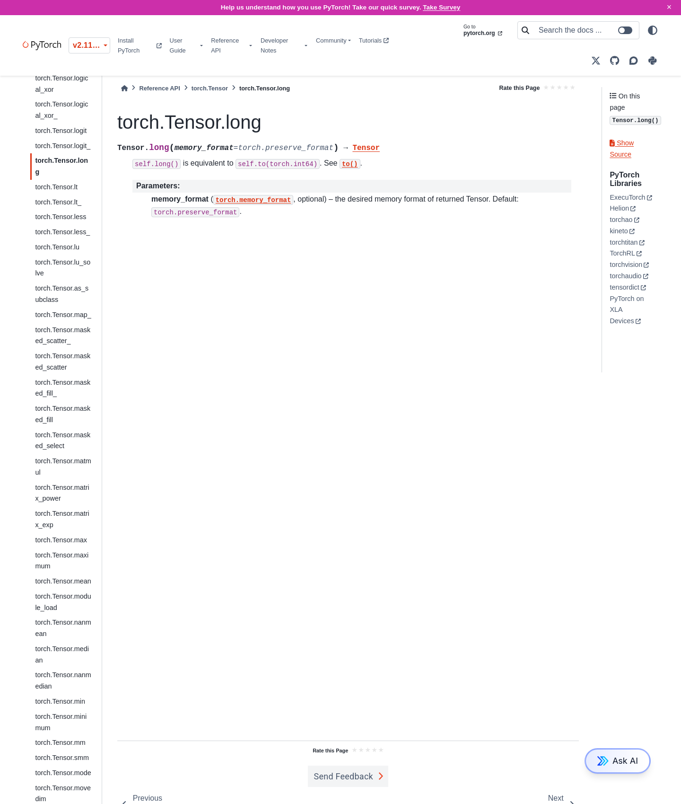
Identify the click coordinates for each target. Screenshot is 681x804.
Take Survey (441, 7)
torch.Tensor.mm (60, 742)
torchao (621, 219)
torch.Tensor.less (60, 217)
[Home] (124, 88)
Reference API (225, 45)
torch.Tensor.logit (61, 130)
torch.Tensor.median (62, 654)
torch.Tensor (210, 88)
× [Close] (669, 7)
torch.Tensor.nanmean (63, 627)
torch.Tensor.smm (62, 757)
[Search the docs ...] (586, 30)
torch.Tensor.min (60, 701)
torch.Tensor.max (61, 540)
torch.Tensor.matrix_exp (62, 519)
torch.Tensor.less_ (62, 232)
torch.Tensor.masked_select (62, 440)
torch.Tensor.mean (63, 581)
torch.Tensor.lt (56, 187)
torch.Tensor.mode (63, 773)
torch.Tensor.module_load (63, 601)
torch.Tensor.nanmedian (63, 680)
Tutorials (374, 40)
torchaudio (625, 276)
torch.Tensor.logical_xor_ (61, 109)
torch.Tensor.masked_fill (62, 414)
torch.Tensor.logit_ (62, 146)
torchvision (626, 264)
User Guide (178, 45)
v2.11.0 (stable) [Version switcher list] (91, 45)
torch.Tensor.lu (57, 247)
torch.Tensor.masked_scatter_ (62, 335)
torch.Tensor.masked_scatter (62, 361)
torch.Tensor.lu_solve (62, 267)
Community (331, 40)
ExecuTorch (627, 197)
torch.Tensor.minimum (61, 722)
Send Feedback (343, 776)
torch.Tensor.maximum (61, 560)
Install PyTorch (140, 45)
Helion (619, 208)
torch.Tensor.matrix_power (62, 493)
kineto (619, 231)
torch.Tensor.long (61, 166)
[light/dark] (652, 30)
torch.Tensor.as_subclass (61, 293)
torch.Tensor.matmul (63, 466)
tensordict (624, 287)
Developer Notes (274, 45)
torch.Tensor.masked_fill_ (62, 388)
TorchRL (622, 253)
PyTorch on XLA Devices (627, 310)
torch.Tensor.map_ (63, 314)
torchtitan (623, 242)
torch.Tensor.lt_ (58, 202)
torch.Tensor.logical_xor (61, 83)
